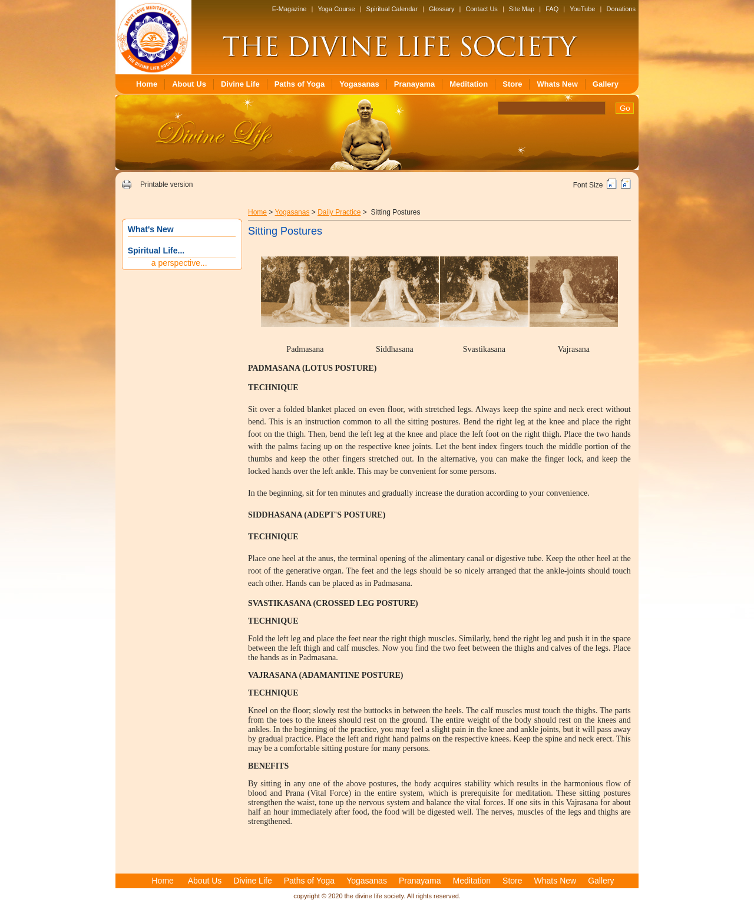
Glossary (441, 8)
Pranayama (414, 84)
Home (146, 84)
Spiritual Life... (156, 250)
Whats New (557, 84)
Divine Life (240, 84)
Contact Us (481, 8)
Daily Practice (339, 212)
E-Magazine (289, 8)
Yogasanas (359, 84)
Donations (621, 8)
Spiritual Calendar (392, 8)
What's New (151, 229)
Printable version (166, 184)
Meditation (468, 84)
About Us (189, 84)
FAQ (551, 8)
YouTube (582, 8)
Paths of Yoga (300, 84)
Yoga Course (336, 8)
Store (512, 84)
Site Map (521, 8)
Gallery (606, 84)
